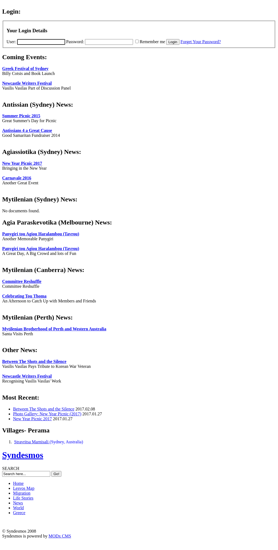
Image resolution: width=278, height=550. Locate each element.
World (18, 507)
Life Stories (23, 498)
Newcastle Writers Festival (27, 83)
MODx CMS (60, 536)
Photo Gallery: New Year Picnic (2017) (47, 414)
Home (18, 483)
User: (36, 41)
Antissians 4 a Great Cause (27, 130)
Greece (19, 512)
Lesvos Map (23, 488)
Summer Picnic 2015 (21, 115)
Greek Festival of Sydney (25, 68)
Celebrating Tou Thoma (24, 296)
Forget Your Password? (201, 41)
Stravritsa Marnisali (32, 442)
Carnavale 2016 (16, 178)
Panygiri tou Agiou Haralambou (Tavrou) (40, 234)
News (18, 503)
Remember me (152, 41)
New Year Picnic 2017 (22, 163)
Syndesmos (22, 455)
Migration (21, 493)
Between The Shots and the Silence (34, 361)
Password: (99, 41)
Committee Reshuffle (21, 281)
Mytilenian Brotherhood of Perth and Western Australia (54, 329)
